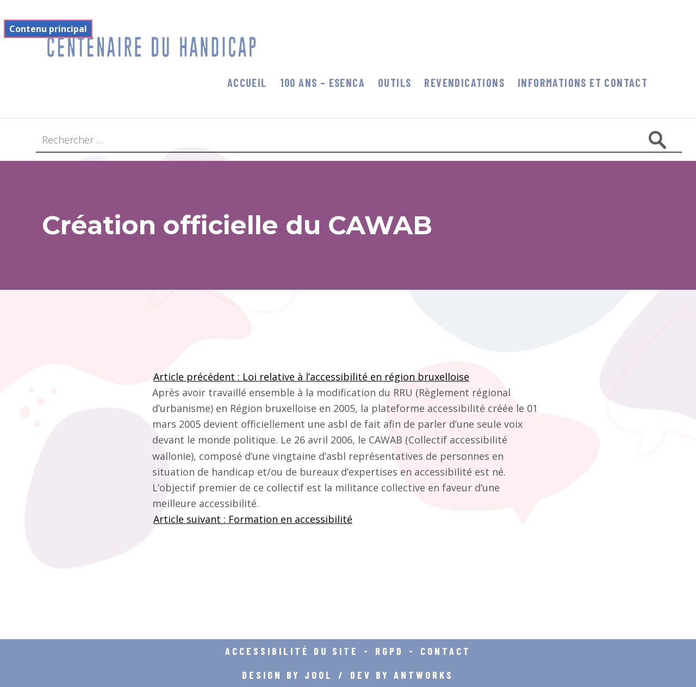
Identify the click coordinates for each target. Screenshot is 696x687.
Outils (394, 82)
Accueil (247, 82)
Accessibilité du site (291, 651)
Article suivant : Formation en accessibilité (252, 519)
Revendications (464, 82)
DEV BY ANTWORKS (401, 675)
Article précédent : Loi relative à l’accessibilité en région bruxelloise (311, 376)
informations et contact (583, 82)
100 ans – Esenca (322, 82)
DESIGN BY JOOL (287, 675)
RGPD (389, 651)
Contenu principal (48, 29)
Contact (445, 651)
